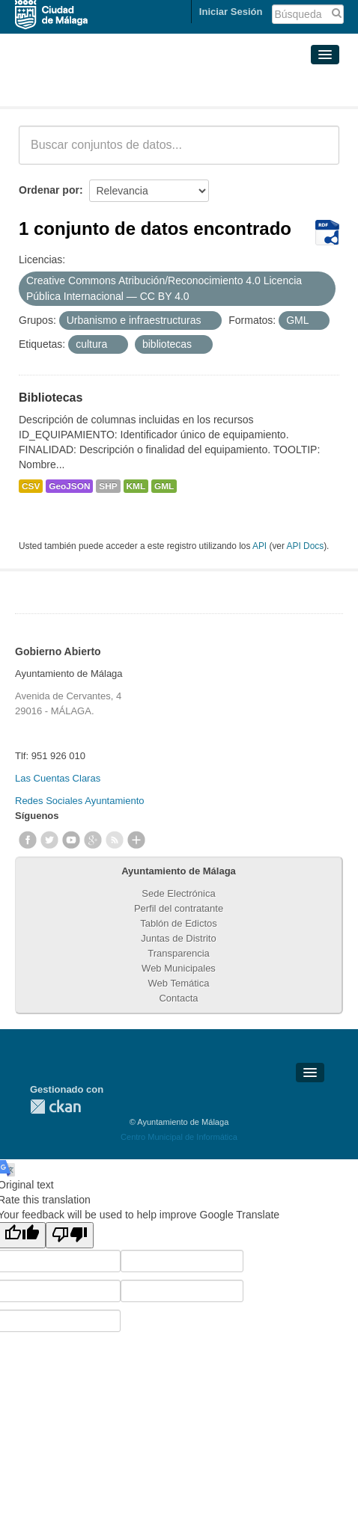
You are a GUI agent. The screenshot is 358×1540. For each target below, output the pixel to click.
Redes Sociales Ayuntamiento (79, 800)
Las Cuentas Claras (57, 778)
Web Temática (179, 983)
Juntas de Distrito (178, 938)
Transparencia (179, 953)
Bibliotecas (50, 397)
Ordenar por (49, 190)
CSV (31, 486)
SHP (108, 486)
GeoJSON (69, 486)
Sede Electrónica (178, 893)
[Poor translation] (70, 1235)
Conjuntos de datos (85, 88)
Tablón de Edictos (178, 923)
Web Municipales (179, 968)
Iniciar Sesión (231, 11)
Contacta (178, 998)
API (259, 546)
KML (136, 486)
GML (164, 486)
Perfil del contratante (178, 908)
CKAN (55, 1106)
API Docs (305, 546)
